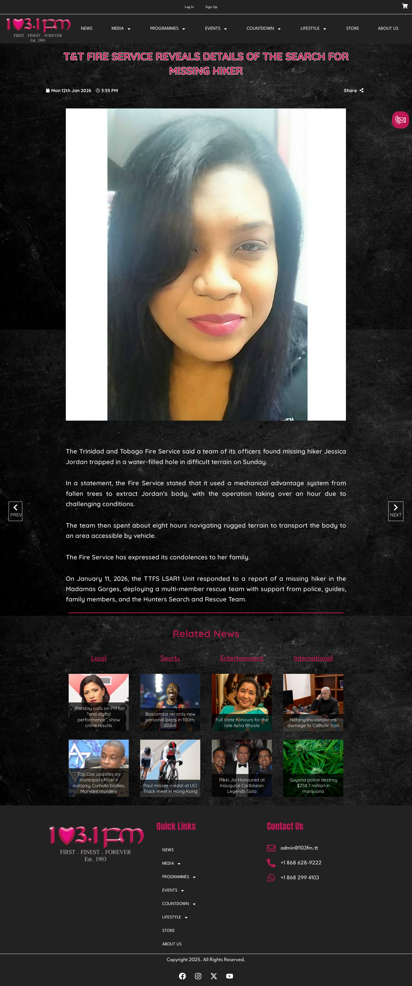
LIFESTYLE (314, 29)
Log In (189, 7)
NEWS (86, 29)
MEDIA (121, 29)
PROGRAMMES (168, 29)
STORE (352, 29)
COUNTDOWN (264, 29)
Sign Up (211, 7)
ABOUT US (388, 29)
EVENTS (216, 29)
